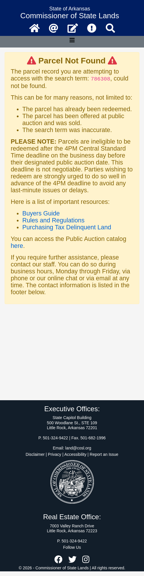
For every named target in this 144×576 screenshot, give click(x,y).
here (17, 245)
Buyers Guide (41, 213)
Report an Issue (104, 454)
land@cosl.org (78, 448)
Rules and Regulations (53, 220)
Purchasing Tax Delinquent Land (66, 227)
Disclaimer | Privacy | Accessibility (56, 454)
